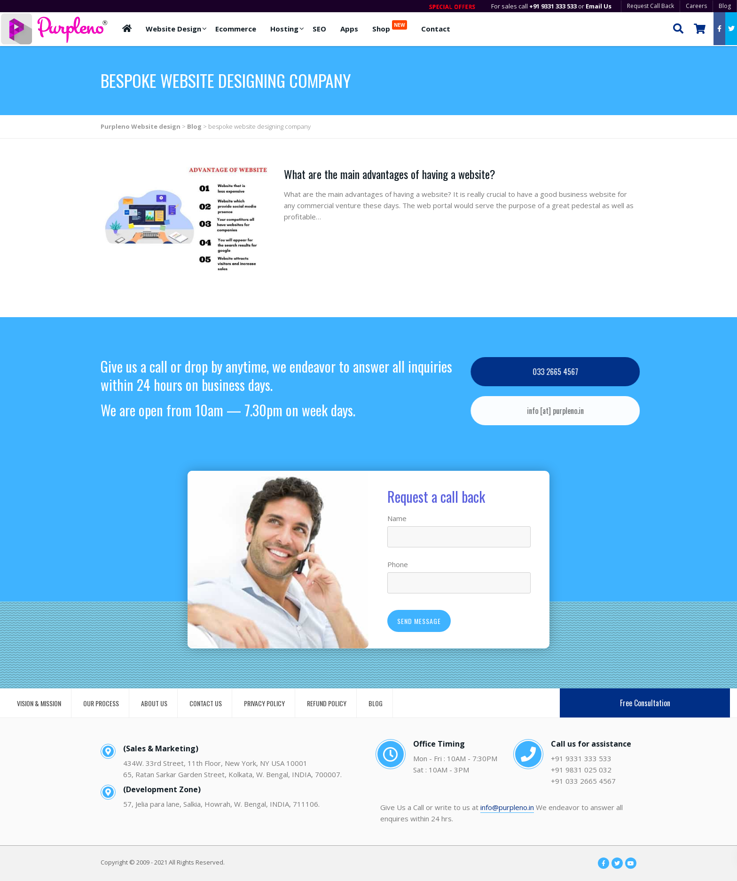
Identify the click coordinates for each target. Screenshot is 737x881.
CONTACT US (205, 703)
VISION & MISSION (39, 703)
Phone (397, 564)
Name (397, 518)
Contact (435, 28)
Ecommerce (235, 28)
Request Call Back (650, 6)
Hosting (284, 28)
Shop (389, 26)
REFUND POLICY (326, 703)
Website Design (173, 28)
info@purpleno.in (507, 807)
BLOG (375, 703)
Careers (696, 6)
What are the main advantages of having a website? (389, 173)
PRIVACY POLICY (264, 703)
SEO (319, 28)
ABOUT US (154, 703)
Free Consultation (645, 703)
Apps (349, 28)
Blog (725, 6)
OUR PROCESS (101, 703)
